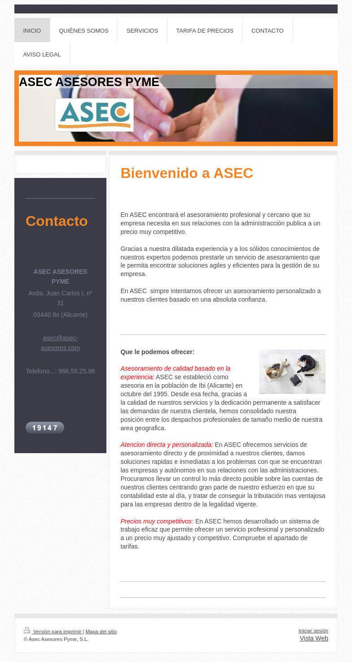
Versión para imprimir (53, 631)
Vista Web (314, 638)
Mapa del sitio (101, 631)
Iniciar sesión (313, 630)
